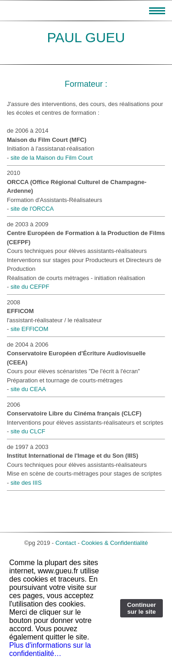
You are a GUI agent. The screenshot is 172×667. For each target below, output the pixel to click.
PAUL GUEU (86, 37)
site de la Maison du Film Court (52, 157)
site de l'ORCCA (32, 208)
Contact (65, 542)
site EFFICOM (29, 328)
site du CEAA (28, 389)
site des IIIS (26, 482)
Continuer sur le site (141, 608)
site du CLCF (28, 431)
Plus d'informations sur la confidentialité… (50, 649)
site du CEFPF (30, 286)
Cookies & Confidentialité (114, 542)
